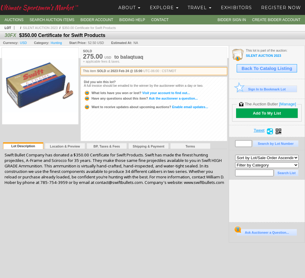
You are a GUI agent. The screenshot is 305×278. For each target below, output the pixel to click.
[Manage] (287, 104)
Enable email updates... (146, 107)
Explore (164, 7)
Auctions (14, 20)
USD (23, 43)
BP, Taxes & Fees (107, 146)
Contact (160, 20)
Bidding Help (132, 20)
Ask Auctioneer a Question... (263, 231)
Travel (199, 7)
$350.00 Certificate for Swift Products (89, 28)
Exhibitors (236, 7)
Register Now (281, 7)
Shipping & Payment (148, 146)
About (129, 7)
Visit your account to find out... (137, 93)
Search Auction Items (52, 20)
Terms (190, 146)
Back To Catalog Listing (267, 68)
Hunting (56, 43)
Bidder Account (97, 20)
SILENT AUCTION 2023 (40, 28)
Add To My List (267, 113)
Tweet (259, 130)
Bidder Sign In (231, 20)
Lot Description (23, 146)
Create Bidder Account (276, 20)
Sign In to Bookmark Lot (261, 89)
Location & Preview (65, 146)
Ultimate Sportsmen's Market (39, 7)
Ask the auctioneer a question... (141, 98)
